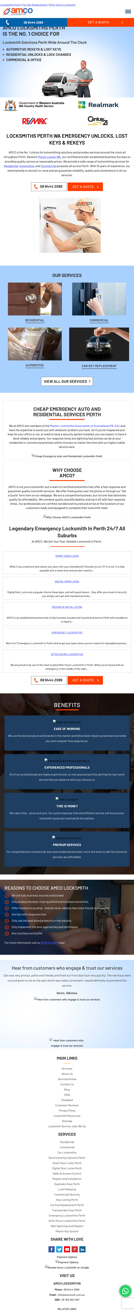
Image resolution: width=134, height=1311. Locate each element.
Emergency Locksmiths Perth (67, 1215)
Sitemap (67, 1121)
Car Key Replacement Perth (67, 1205)
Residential (11, 166)
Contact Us (67, 1084)
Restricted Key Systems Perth (67, 1157)
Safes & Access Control (67, 1173)
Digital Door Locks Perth (67, 1168)
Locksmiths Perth (10, 4)
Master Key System (67, 1231)
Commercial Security (67, 1194)
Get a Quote (98, 22)
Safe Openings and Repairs (67, 1226)
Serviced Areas (67, 1079)
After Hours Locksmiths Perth (67, 1220)
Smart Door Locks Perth (67, 1163)
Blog (67, 1089)
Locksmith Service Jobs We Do (67, 1126)
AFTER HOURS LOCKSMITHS (67, 654)
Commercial (48, 166)
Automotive (26, 166)
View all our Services (65, 381)
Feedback (67, 1100)
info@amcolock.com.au (71, 1294)
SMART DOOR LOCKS (67, 555)
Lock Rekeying (67, 1189)
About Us (67, 1073)
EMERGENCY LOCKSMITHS (67, 632)
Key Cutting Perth (67, 1199)
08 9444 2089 (33, 22)
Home (67, 1063)
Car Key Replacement (35, 4)
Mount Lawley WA (49, 157)
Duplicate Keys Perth (67, 1184)
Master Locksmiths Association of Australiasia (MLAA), (85, 425)
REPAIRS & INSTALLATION (67, 607)
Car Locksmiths (67, 1152)
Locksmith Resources (67, 1115)
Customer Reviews (67, 1105)
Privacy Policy (67, 1110)
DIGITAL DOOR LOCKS (67, 581)
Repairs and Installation (67, 1178)
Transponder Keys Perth (67, 1210)
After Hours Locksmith (62, 4)
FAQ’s (67, 1094)
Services (67, 1068)
